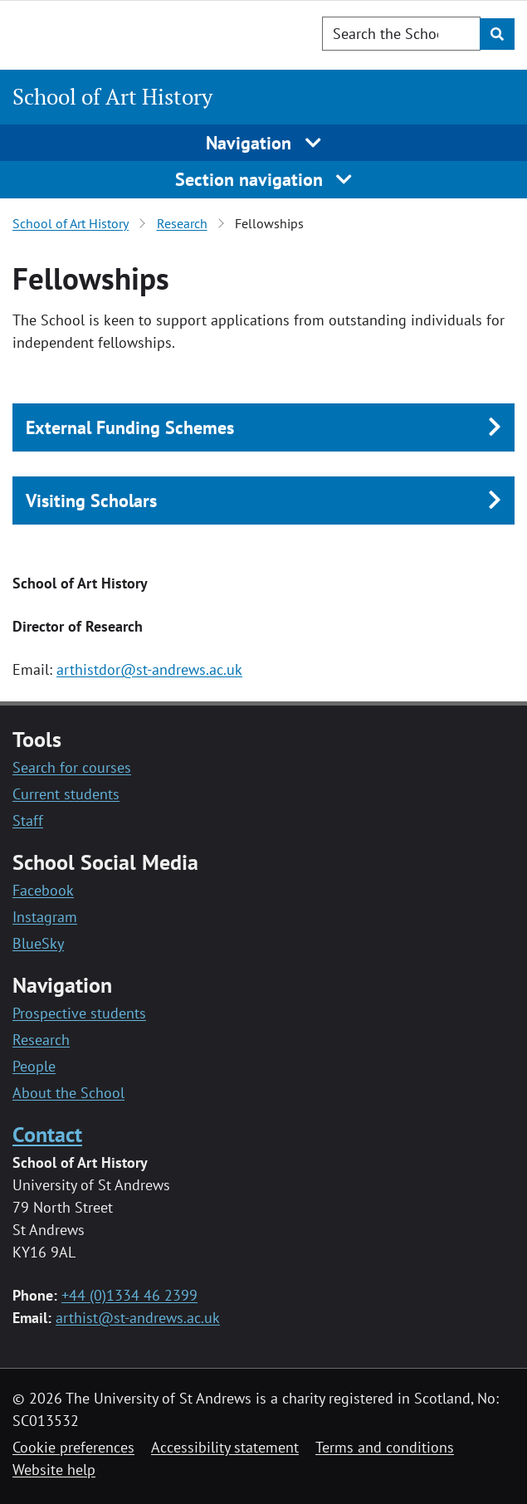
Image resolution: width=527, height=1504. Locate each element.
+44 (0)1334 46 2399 (129, 1295)
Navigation (263, 142)
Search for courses (71, 767)
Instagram (44, 916)
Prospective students (79, 1013)
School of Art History (112, 96)
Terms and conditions (384, 1447)
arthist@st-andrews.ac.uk (138, 1317)
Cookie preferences (73, 1447)
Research (182, 223)
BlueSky (38, 943)
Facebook (43, 890)
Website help (53, 1469)
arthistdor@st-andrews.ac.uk (149, 669)
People (34, 1066)
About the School (68, 1092)
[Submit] (497, 34)
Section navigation (264, 179)
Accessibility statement (225, 1447)
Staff (27, 820)
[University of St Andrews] (97, 32)
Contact (47, 1134)
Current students (66, 793)
